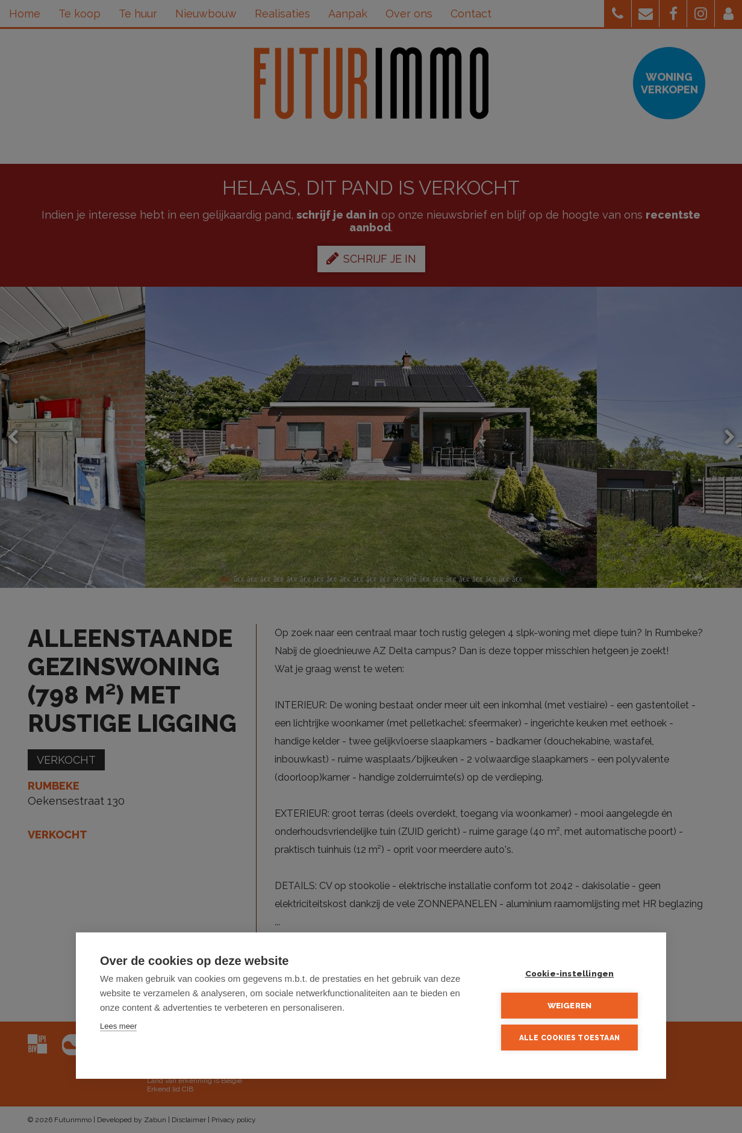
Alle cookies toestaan (569, 1038)
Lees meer (118, 1026)
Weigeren (569, 1005)
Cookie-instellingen (569, 973)
